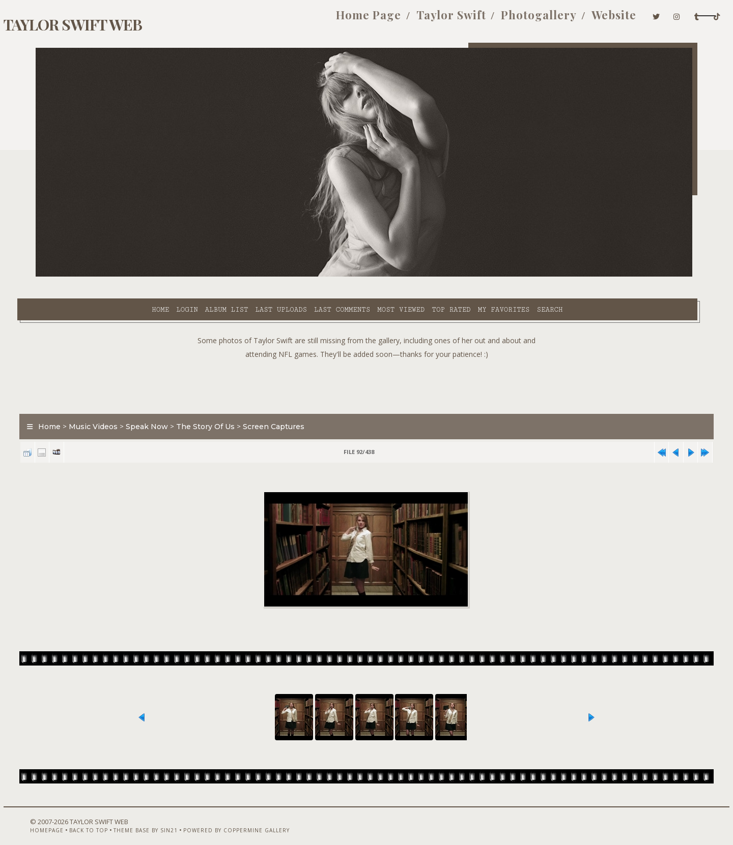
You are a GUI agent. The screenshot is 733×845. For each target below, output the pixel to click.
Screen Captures (292, 403)
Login (104, 275)
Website (544, 19)
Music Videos (112, 403)
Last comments (260, 275)
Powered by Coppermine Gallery (242, 818)
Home (78, 275)
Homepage (52, 818)
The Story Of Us (224, 403)
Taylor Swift (382, 19)
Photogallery (470, 19)
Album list (144, 275)
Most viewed (318, 275)
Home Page (299, 19)
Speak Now (166, 403)
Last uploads (199, 275)
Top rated (369, 275)
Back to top (94, 818)
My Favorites (421, 275)
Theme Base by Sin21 (151, 818)
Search (468, 275)
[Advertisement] (366, 361)
